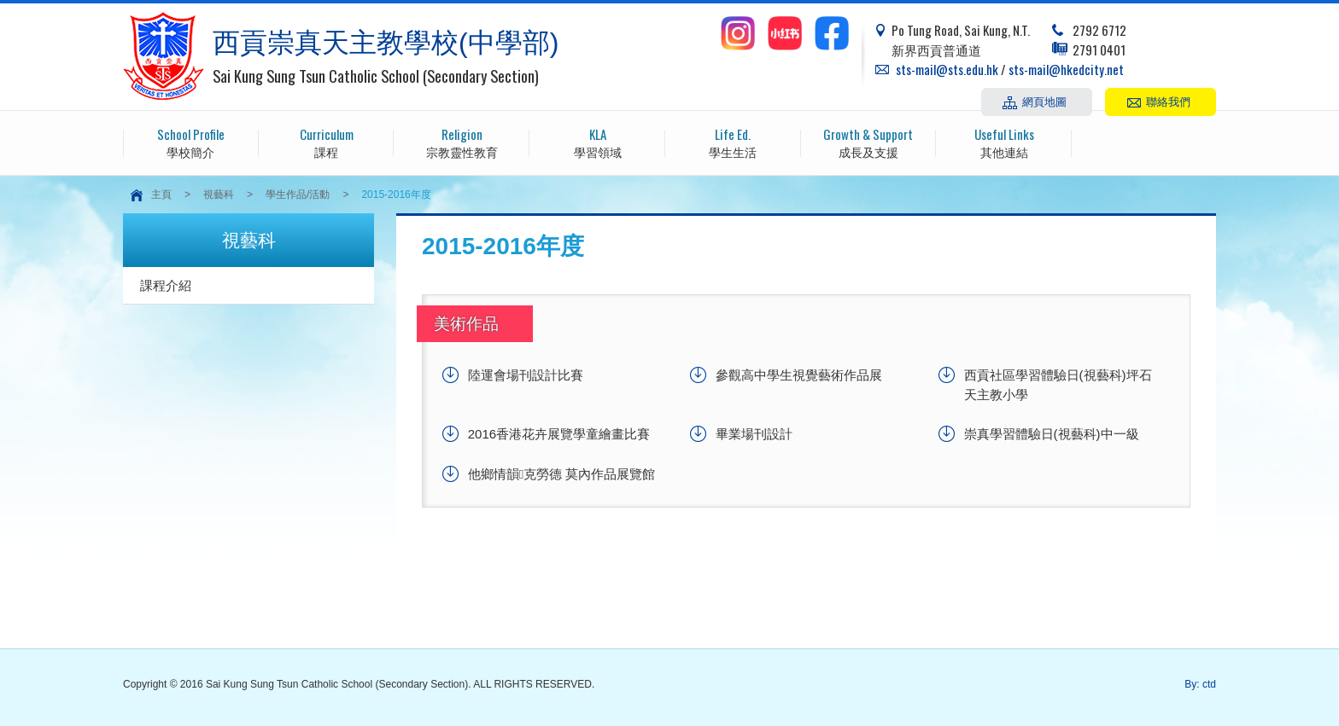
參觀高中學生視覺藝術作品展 (799, 375)
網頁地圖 (1044, 100)
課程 (327, 142)
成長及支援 (869, 142)
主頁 (161, 194)
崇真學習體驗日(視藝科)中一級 (1051, 434)
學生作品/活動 (298, 194)
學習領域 (597, 142)
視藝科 (218, 194)
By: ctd (1200, 684)
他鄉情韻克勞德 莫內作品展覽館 (562, 474)
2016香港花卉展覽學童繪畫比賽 (559, 434)
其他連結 (1004, 142)
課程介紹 (165, 285)
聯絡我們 (1168, 100)
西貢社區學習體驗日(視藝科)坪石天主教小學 (1058, 385)
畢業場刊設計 (754, 434)
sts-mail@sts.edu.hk (947, 69)
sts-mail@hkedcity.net (1066, 69)
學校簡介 (191, 142)
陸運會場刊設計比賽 (525, 375)
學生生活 (733, 142)
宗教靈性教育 (461, 142)
